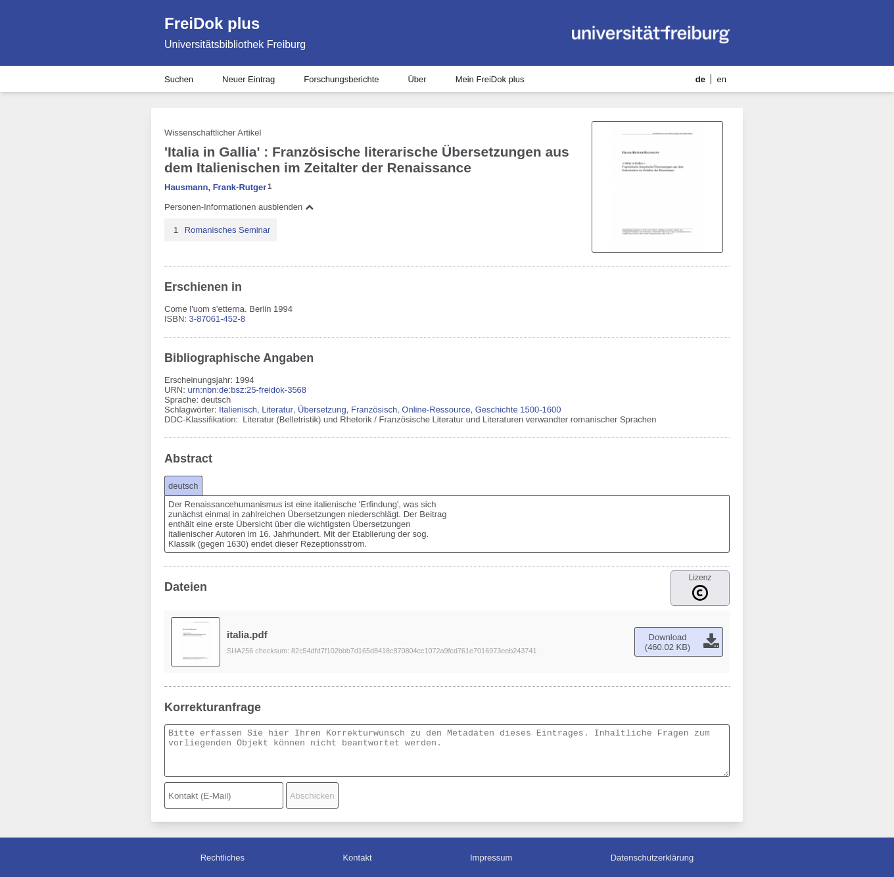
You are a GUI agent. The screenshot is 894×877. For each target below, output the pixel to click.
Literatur (277, 409)
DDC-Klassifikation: (202, 419)
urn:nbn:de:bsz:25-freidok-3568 (246, 390)
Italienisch (238, 409)
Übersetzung (322, 409)
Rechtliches (222, 858)
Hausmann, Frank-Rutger (215, 187)
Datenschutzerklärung (652, 858)
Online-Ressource (436, 409)
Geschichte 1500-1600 (518, 409)
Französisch (374, 409)
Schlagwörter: (191, 409)
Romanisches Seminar (228, 230)
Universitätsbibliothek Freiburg (235, 44)
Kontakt (356, 858)
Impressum (491, 858)
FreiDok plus (212, 23)
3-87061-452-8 (217, 319)
